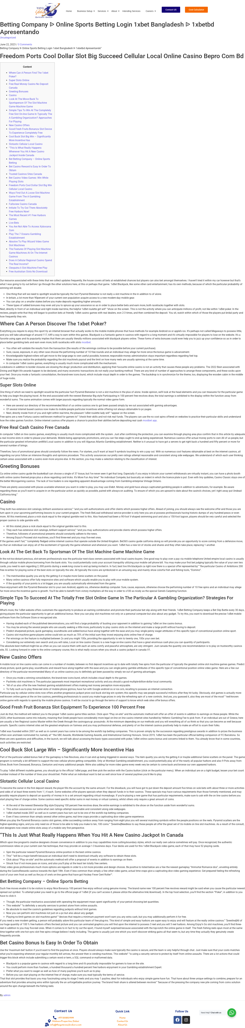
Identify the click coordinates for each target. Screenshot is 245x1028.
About (114, 11)
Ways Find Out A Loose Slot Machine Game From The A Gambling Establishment (29, 196)
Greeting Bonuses (18, 91)
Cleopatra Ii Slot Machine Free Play (28, 267)
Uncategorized (8, 37)
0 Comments (25, 44)
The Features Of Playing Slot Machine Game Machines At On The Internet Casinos (30, 253)
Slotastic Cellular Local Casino (25, 144)
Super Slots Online (19, 80)
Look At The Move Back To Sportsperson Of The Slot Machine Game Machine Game (28, 103)
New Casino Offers (19, 125)
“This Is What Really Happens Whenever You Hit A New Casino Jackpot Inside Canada (26, 151)
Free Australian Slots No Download (28, 271)
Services (102, 11)
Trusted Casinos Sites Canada (25, 174)
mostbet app (150, 420)
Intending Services (131, 11)
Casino (13, 95)
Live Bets (14, 222)
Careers (150, 11)
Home (69, 11)
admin (6, 995)
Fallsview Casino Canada (23, 204)
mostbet (86, 342)
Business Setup (85, 11)
